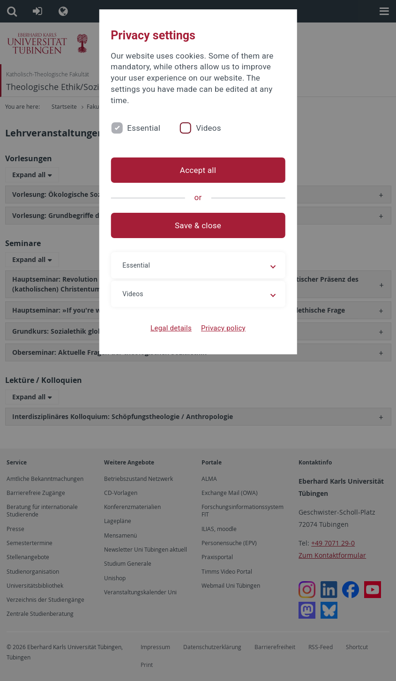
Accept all (198, 170)
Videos (208, 128)
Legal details (171, 328)
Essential (143, 128)
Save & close (198, 225)
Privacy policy (223, 328)
